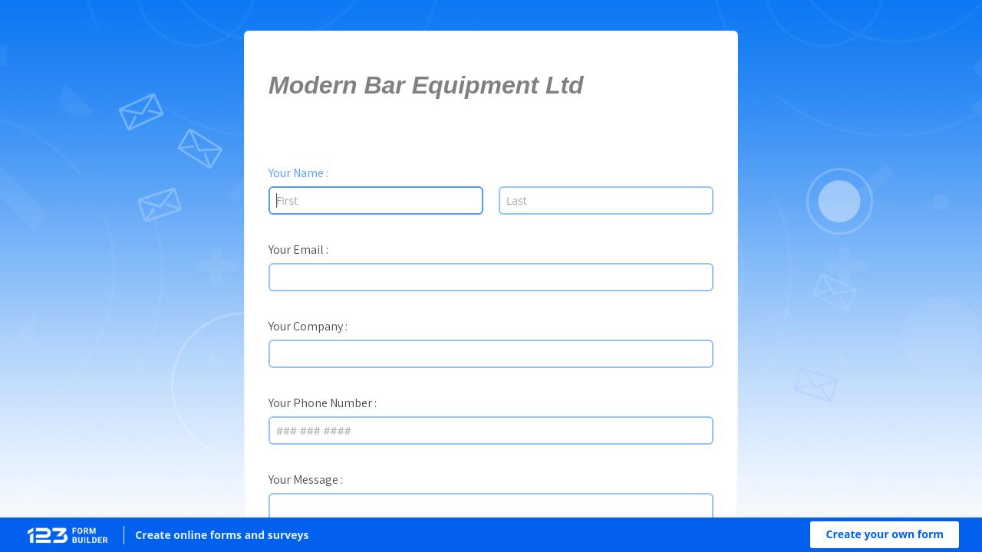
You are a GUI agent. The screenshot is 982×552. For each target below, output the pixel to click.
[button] (884, 534)
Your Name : (298, 172)
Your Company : (308, 326)
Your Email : (298, 249)
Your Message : (306, 479)
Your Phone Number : (323, 402)
